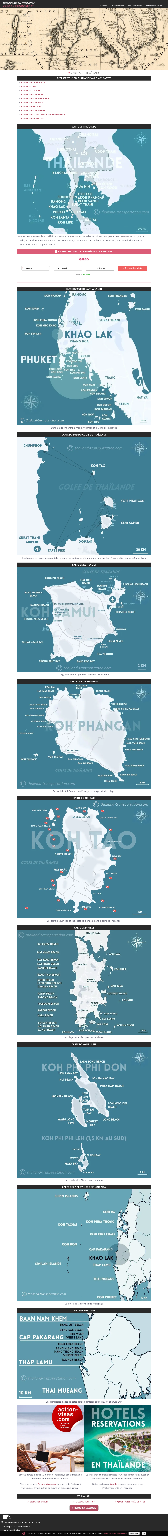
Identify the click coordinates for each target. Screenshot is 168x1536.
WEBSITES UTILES (38, 1501)
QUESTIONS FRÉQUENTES (130, 1501)
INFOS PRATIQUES (154, 5)
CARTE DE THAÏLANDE (33, 82)
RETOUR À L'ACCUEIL (84, 1507)
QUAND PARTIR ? (83, 1501)
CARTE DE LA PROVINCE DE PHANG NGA (43, 114)
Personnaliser (134, 1533)
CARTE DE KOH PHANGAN (35, 98)
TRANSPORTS (117, 5)
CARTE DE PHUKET (31, 106)
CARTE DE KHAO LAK (32, 118)
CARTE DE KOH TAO (32, 102)
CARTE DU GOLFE (30, 90)
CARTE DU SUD (29, 86)
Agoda (113, 1483)
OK (144, 1533)
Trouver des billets (132, 268)
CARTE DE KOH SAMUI (33, 94)
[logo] (19, 4)
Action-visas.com (47, 1483)
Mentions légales (11, 1530)
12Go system (86, 274)
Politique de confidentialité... (115, 1533)
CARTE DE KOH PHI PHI (33, 110)
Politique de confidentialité (16, 1526)
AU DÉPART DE (135, 5)
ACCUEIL (103, 5)
